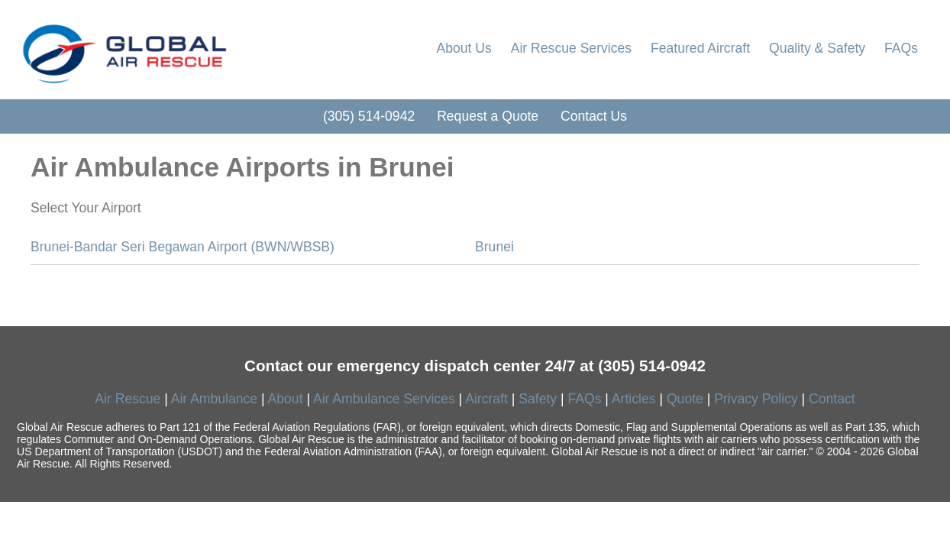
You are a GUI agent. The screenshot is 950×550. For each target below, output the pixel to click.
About (285, 398)
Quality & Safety (817, 48)
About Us (463, 48)
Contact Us (594, 116)
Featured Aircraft (700, 48)
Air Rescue (127, 398)
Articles (634, 398)
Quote (685, 398)
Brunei (494, 246)
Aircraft (486, 398)
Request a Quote (487, 116)
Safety (538, 398)
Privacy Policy (756, 398)
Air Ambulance (214, 398)
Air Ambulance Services (384, 398)
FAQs (901, 48)
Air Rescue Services (571, 48)
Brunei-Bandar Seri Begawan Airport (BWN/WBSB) (182, 246)
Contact (832, 398)
